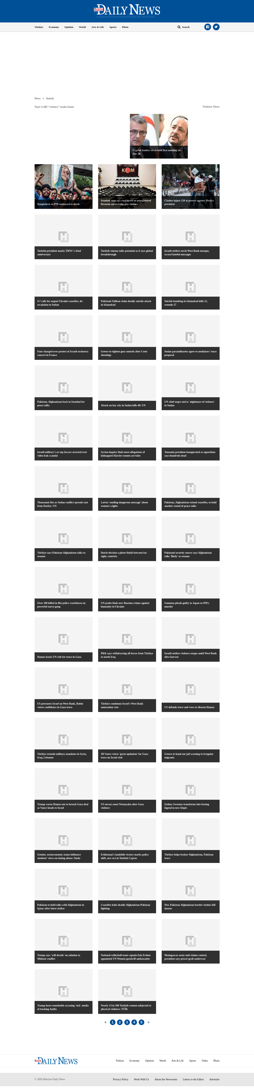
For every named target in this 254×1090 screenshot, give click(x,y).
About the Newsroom (166, 1079)
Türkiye (39, 27)
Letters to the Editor (193, 1079)
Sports (113, 27)
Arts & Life (97, 27)
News (38, 98)
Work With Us (141, 1079)
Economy (54, 27)
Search (50, 98)
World (82, 27)
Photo (125, 27)
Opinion (68, 27)
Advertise (214, 1079)
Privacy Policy (120, 1079)
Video (204, 1060)
